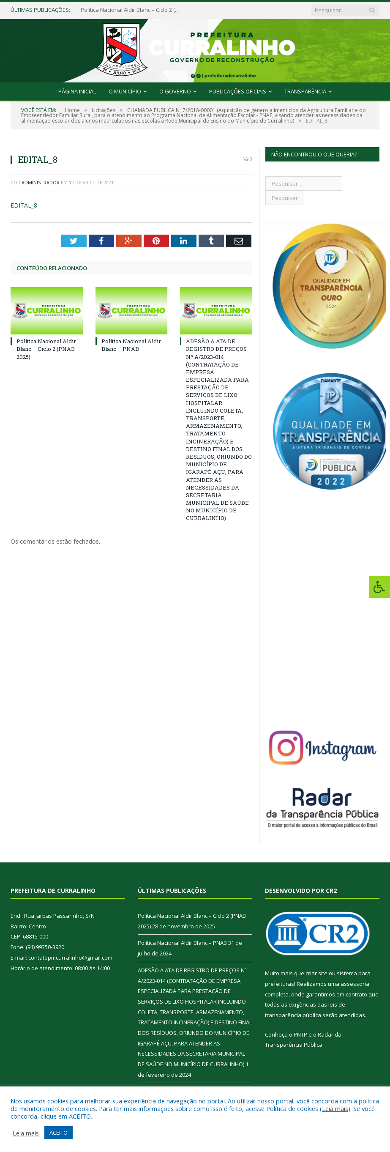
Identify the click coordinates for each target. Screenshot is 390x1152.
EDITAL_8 (24, 205)
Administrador (41, 182)
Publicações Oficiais (237, 91)
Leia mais (335, 1108)
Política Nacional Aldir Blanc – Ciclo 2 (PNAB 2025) (131, 10)
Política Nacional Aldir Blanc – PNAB (131, 345)
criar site (316, 973)
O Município (125, 91)
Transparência (305, 91)
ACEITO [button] (58, 1132)
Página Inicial (77, 91)
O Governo (175, 91)
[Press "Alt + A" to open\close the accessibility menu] (379, 587)
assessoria (355, 984)
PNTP (300, 1034)
